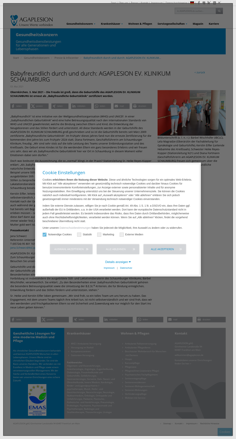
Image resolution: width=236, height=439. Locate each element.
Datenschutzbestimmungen (75, 227)
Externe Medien (131, 234)
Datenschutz (126, 268)
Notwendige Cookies (57, 234)
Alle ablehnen (116, 249)
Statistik (84, 234)
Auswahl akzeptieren (69, 249)
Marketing (105, 234)
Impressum (109, 268)
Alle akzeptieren (162, 249)
